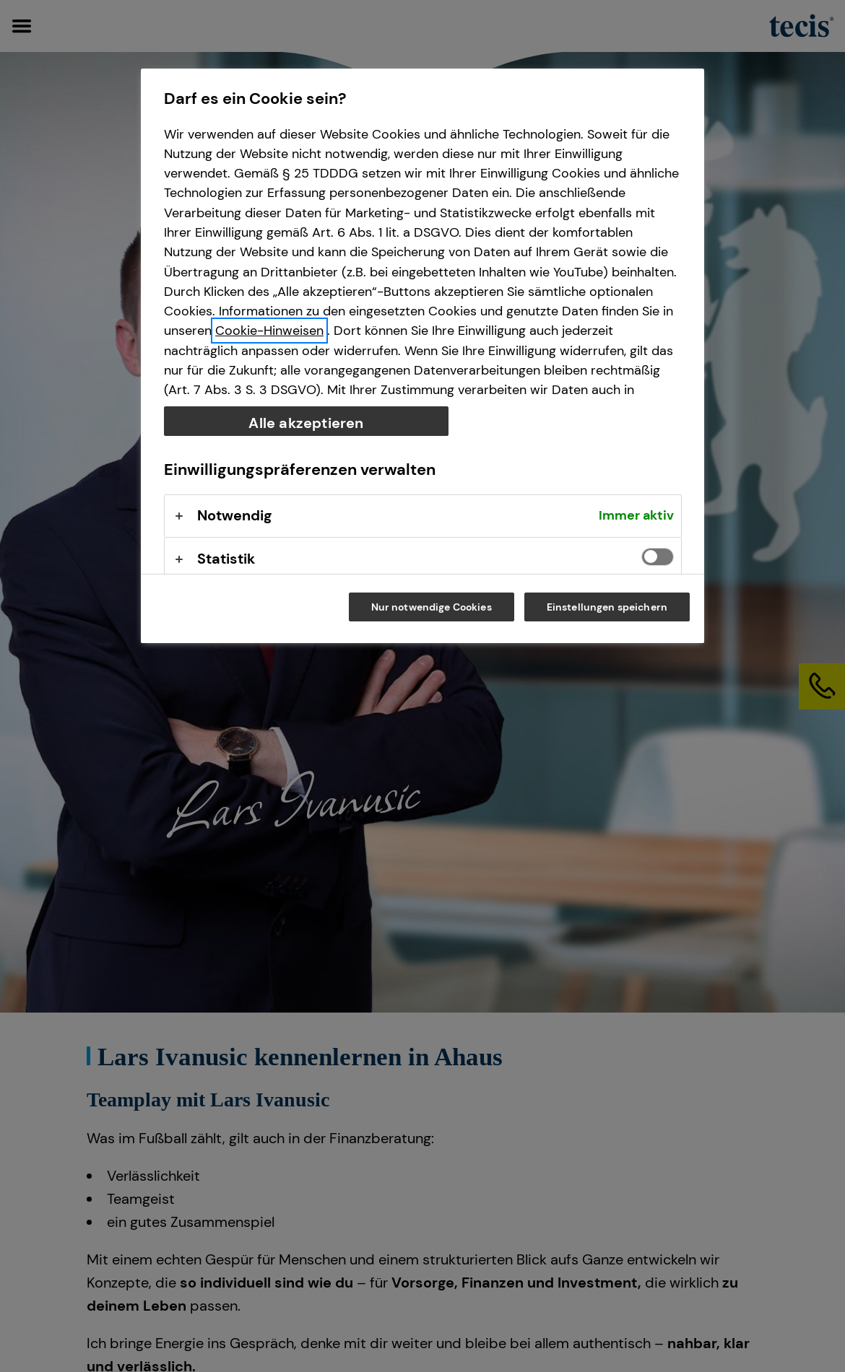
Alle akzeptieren (305, 423)
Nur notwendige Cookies (431, 606)
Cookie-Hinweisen (269, 330)
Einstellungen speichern (607, 606)
